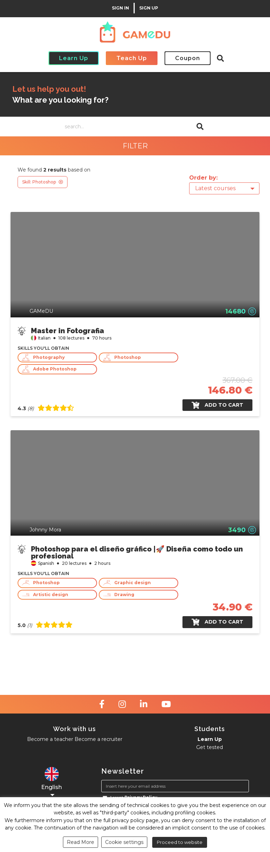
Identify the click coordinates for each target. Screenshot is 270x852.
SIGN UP (148, 8)
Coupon (187, 58)
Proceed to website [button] (179, 842)
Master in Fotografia (67, 330)
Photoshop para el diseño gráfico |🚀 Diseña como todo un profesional (137, 552)
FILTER (135, 146)
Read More (80, 842)
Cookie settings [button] (124, 842)
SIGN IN (120, 8)
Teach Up (131, 58)
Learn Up (73, 58)
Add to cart (217, 405)
